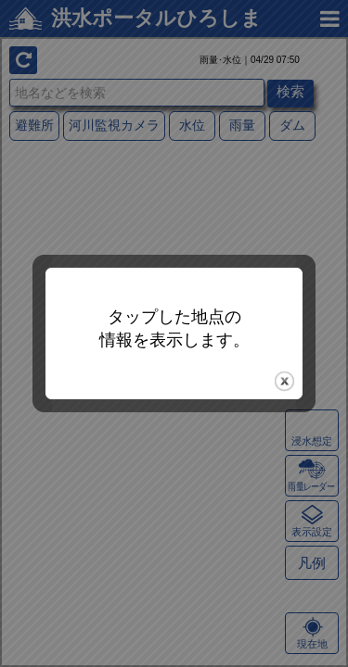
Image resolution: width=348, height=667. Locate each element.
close (284, 381)
